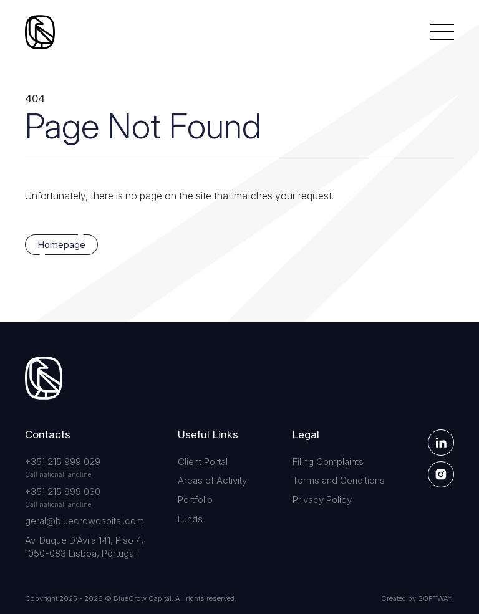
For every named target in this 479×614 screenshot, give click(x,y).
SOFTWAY (435, 598)
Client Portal (203, 462)
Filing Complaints (328, 462)
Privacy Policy (322, 500)
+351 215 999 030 (62, 491)
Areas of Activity (212, 480)
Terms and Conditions (339, 480)
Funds (190, 519)
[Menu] (442, 32)
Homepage (61, 245)
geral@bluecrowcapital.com (84, 521)
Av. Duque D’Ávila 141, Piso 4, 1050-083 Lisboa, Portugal (84, 546)
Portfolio (195, 500)
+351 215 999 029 (62, 462)
